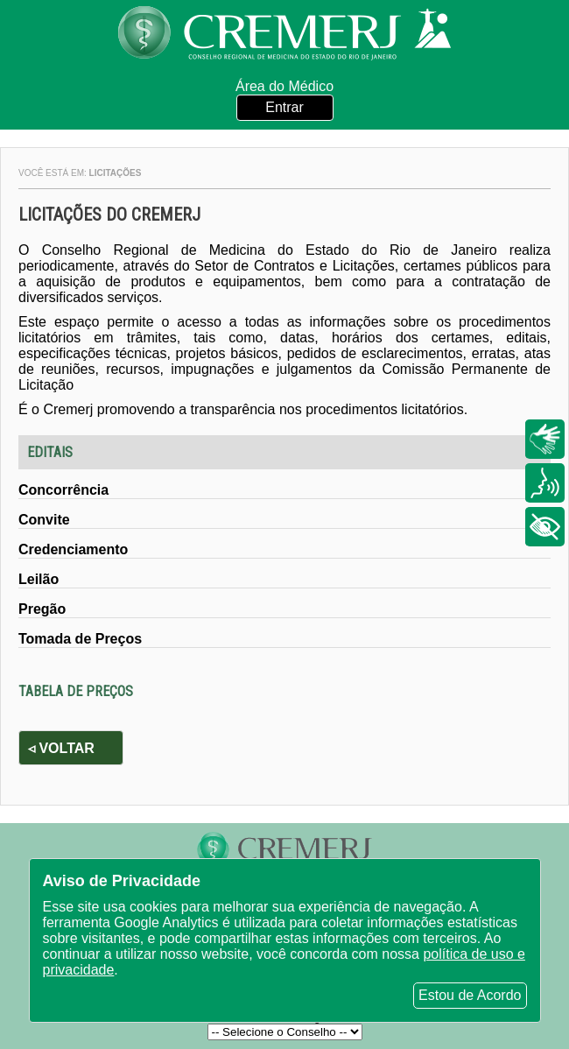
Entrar (284, 107)
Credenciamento (73, 549)
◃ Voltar (61, 748)
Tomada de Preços (80, 638)
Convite (44, 519)
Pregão (42, 609)
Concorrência (63, 489)
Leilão (38, 579)
